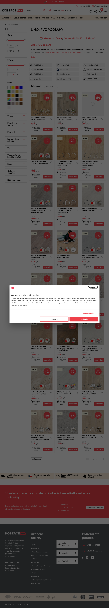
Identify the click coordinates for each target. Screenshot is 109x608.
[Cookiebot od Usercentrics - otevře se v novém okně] (89, 287)
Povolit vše (84, 319)
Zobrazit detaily (88, 313)
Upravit (54, 319)
